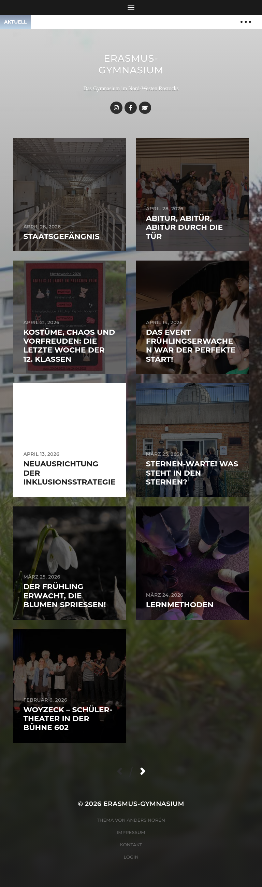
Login (131, 857)
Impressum (131, 832)
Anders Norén (146, 820)
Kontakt (131, 844)
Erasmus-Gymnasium (131, 64)
